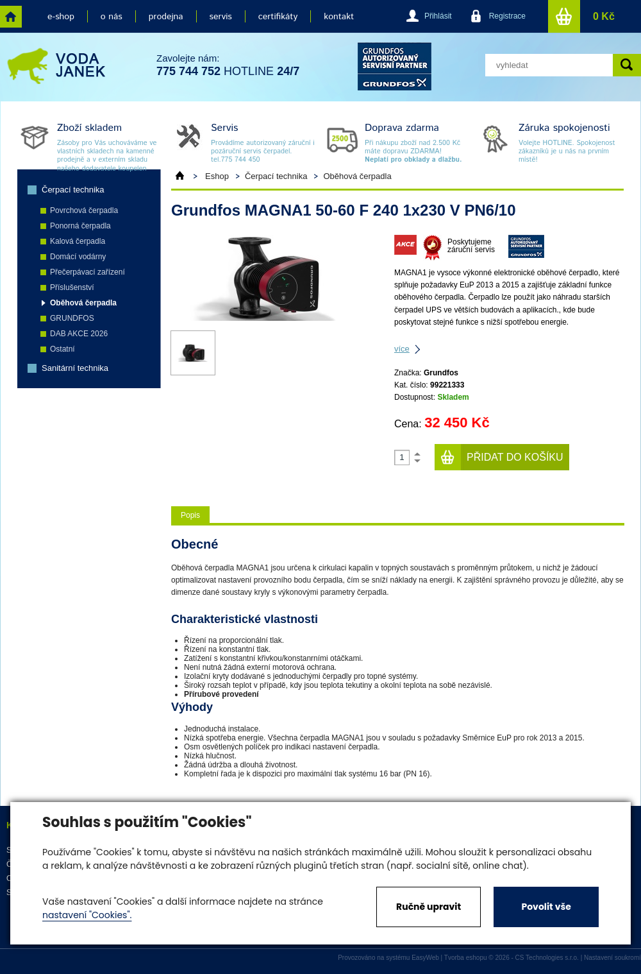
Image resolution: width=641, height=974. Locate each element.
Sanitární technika (75, 368)
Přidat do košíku (515, 457)
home (11, 17)
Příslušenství (72, 287)
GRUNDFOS (72, 318)
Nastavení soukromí (612, 957)
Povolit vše (545, 906)
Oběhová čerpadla (83, 302)
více (402, 349)
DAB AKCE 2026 (79, 333)
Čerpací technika (73, 189)
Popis (190, 515)
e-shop (60, 16)
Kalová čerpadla (77, 241)
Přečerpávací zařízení (87, 272)
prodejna (166, 16)
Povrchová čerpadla (84, 210)
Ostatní (62, 349)
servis (221, 16)
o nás (111, 16)
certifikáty (277, 16)
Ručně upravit (428, 906)
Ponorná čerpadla (80, 225)
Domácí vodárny (78, 256)
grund (394, 66)
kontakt (339, 16)
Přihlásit (438, 16)
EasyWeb (425, 957)
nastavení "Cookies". (86, 915)
